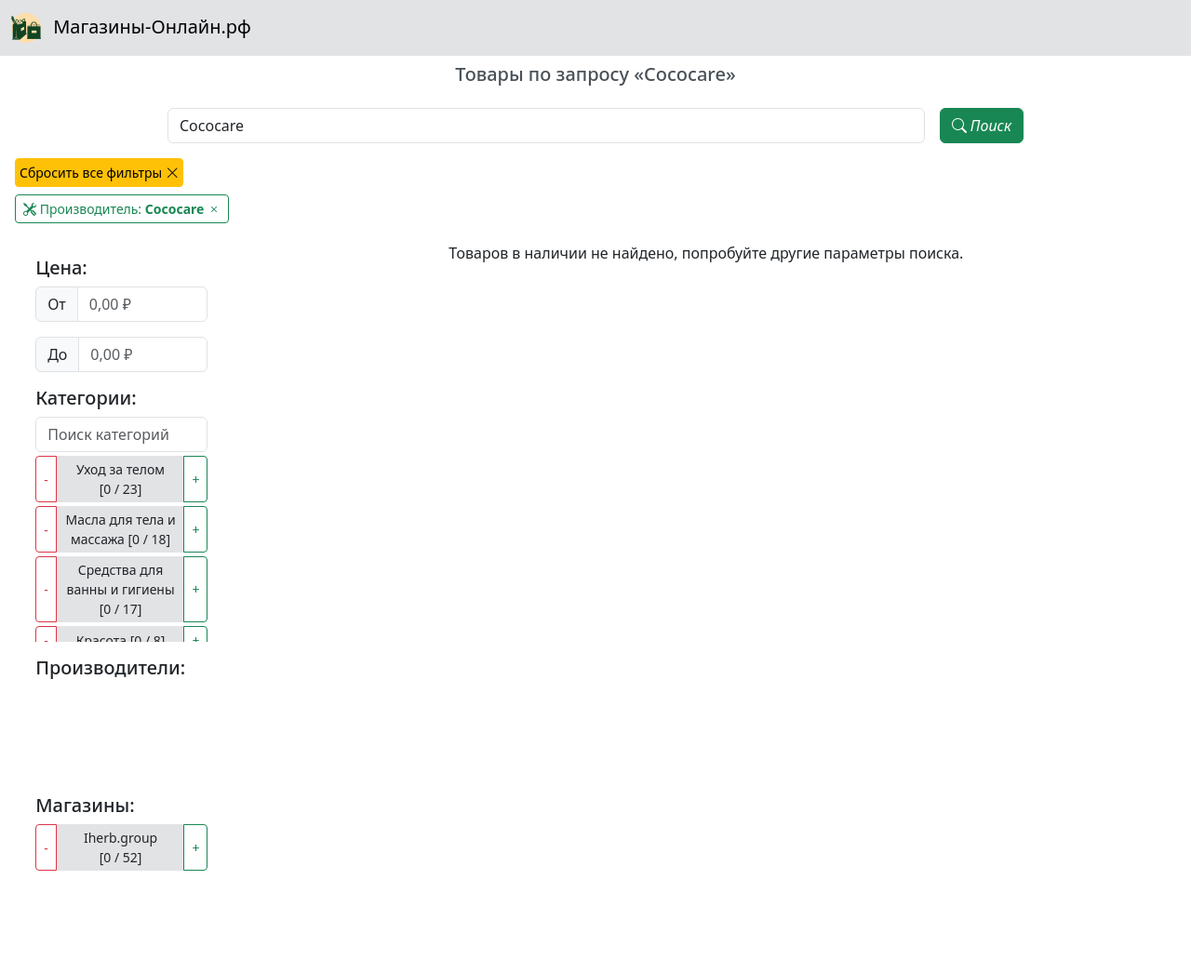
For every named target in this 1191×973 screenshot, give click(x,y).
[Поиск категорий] (121, 434)
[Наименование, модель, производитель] (546, 125)
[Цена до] (142, 354)
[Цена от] (142, 304)
